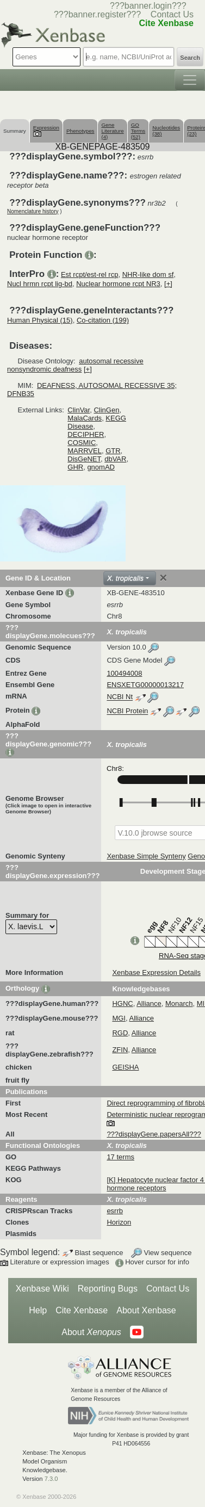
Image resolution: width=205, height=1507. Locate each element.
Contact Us (172, 14)
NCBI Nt (120, 697)
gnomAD (101, 467)
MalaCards (84, 418)
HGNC (122, 1003)
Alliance (148, 1003)
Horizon (119, 1222)
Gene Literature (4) (112, 131)
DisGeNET (84, 459)
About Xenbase (146, 1310)
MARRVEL (84, 451)
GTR (112, 451)
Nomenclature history (32, 211)
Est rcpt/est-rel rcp (89, 274)
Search (190, 57)
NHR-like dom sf (148, 274)
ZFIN (120, 1050)
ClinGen (106, 410)
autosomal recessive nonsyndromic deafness (75, 365)
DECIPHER (85, 434)
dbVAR (115, 459)
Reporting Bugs (108, 1288)
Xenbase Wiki (42, 1288)
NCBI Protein (127, 711)
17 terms (120, 1157)
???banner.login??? (148, 5)
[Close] (163, 577)
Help (38, 1310)
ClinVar (78, 410)
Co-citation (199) (103, 320)
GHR (75, 467)
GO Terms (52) (138, 131)
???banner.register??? (97, 14)
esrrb (115, 1211)
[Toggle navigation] (190, 80)
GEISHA (125, 1067)
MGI (119, 1018)
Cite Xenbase (81, 1310)
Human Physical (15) (40, 320)
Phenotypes (80, 131)
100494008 (124, 673)
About (91, 1332)
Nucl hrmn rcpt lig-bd (39, 284)
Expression (46, 130)
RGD (120, 1033)
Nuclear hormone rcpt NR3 (118, 284)
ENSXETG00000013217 (145, 685)
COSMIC (81, 442)
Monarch (179, 1003)
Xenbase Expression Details (156, 972)
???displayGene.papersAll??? (154, 1134)
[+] (168, 284)
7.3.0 (51, 1478)
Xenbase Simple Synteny (146, 856)
